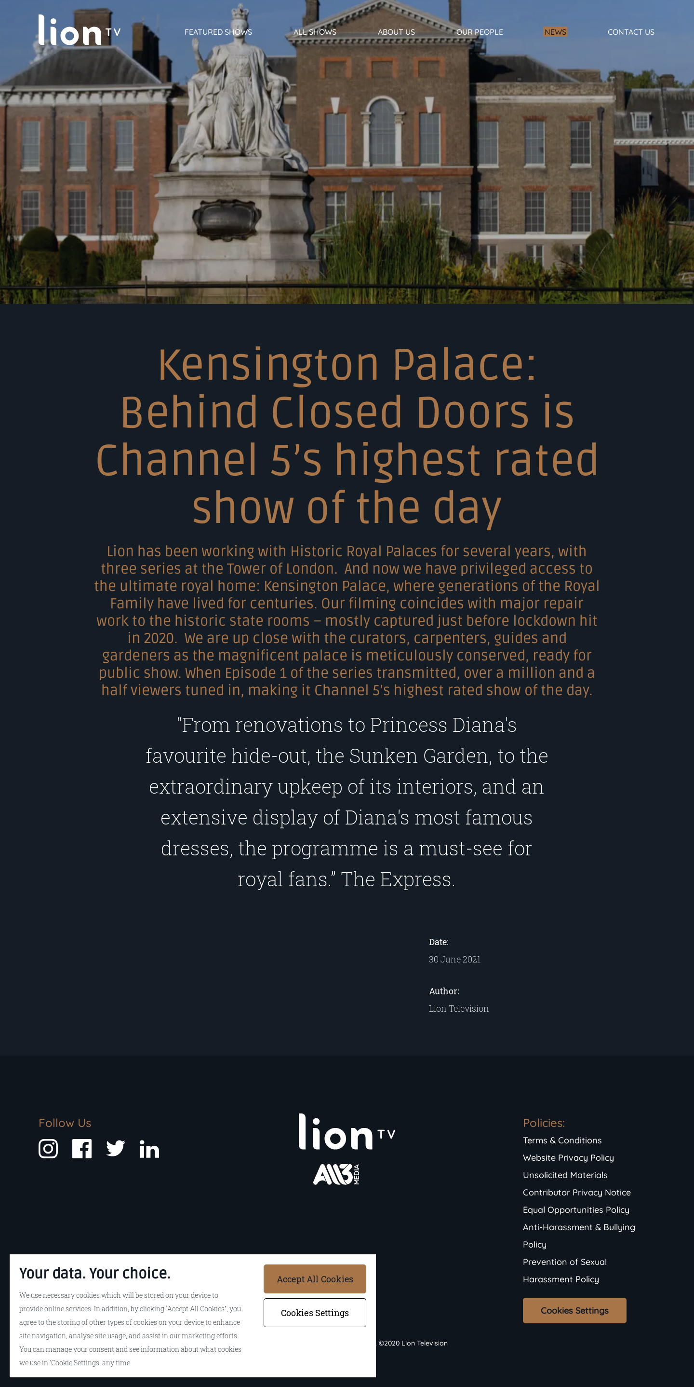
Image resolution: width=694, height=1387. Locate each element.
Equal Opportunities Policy (576, 1209)
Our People (479, 32)
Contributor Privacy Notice (577, 1192)
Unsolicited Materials (565, 1175)
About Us (396, 32)
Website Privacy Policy (568, 1157)
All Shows (315, 32)
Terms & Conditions (562, 1140)
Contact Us (631, 32)
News (555, 32)
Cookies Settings (575, 1310)
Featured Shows (218, 32)
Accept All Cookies (315, 1279)
